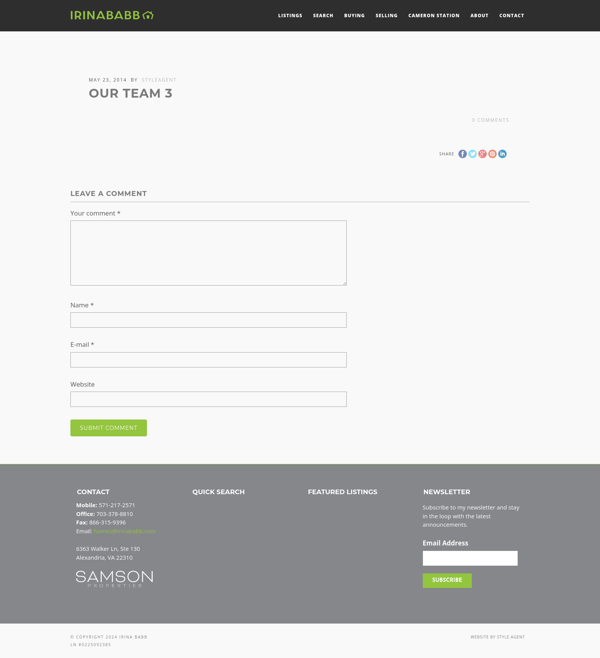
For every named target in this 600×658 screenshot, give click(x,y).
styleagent (159, 80)
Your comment (95, 213)
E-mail (82, 344)
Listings (290, 15)
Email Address (445, 543)
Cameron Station (434, 15)
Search (323, 15)
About (479, 15)
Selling (387, 15)
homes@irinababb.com (125, 531)
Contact (511, 15)
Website (82, 384)
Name (82, 304)
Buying (354, 15)
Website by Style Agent (498, 637)
